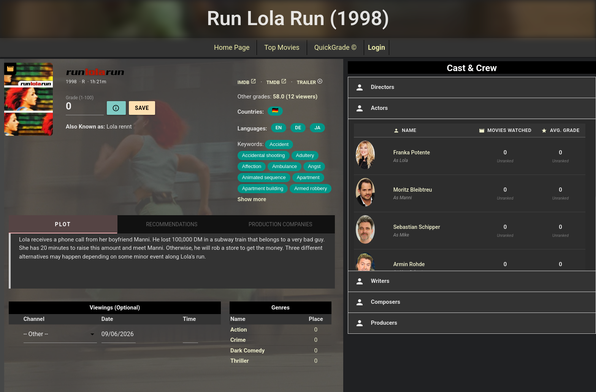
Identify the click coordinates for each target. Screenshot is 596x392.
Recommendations (171, 224)
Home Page (232, 47)
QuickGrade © (335, 47)
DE (298, 127)
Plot (63, 224)
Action (238, 329)
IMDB (247, 82)
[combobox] (60, 334)
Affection (251, 166)
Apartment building (262, 188)
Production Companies (280, 224)
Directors (374, 87)
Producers (375, 323)
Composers (377, 302)
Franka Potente (411, 152)
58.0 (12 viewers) (295, 96)
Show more (252, 199)
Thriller (239, 360)
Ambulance (284, 166)
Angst (314, 166)
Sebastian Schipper (416, 227)
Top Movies (282, 47)
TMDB (276, 82)
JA (317, 127)
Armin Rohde (409, 264)
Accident (278, 144)
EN (279, 127)
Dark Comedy (247, 350)
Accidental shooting (263, 155)
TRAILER (310, 82)
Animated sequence (264, 177)
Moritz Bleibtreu (412, 190)
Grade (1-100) (80, 97)
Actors (371, 108)
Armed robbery (310, 188)
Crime (238, 339)
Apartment (308, 177)
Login (376, 47)
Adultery (305, 155)
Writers (372, 281)
